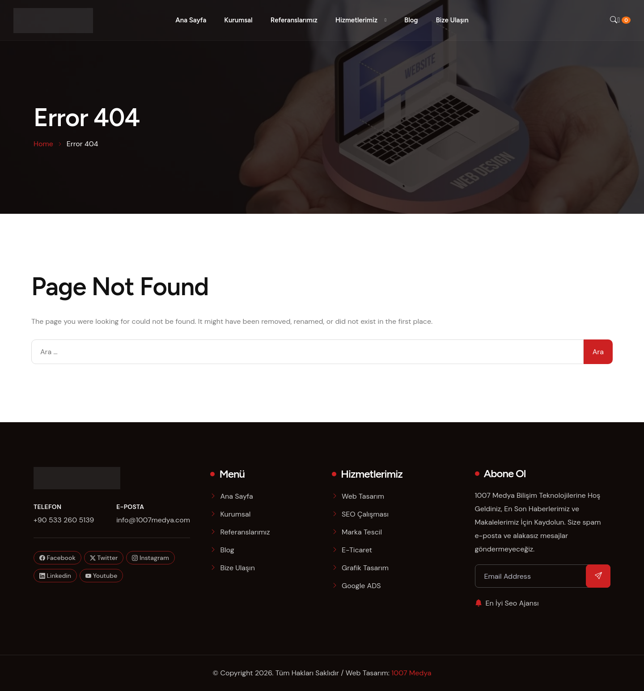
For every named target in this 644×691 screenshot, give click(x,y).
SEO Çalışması (365, 514)
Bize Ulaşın (452, 20)
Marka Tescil (362, 532)
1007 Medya (411, 673)
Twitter (104, 558)
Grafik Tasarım (365, 567)
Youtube (101, 576)
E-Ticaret (357, 550)
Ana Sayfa (190, 20)
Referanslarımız (294, 20)
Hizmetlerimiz (356, 20)
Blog (411, 20)
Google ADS (361, 585)
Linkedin (55, 576)
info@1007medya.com (153, 520)
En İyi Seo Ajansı (507, 603)
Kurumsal (238, 20)
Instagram (150, 558)
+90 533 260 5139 (64, 520)
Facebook (57, 558)
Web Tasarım (363, 496)
